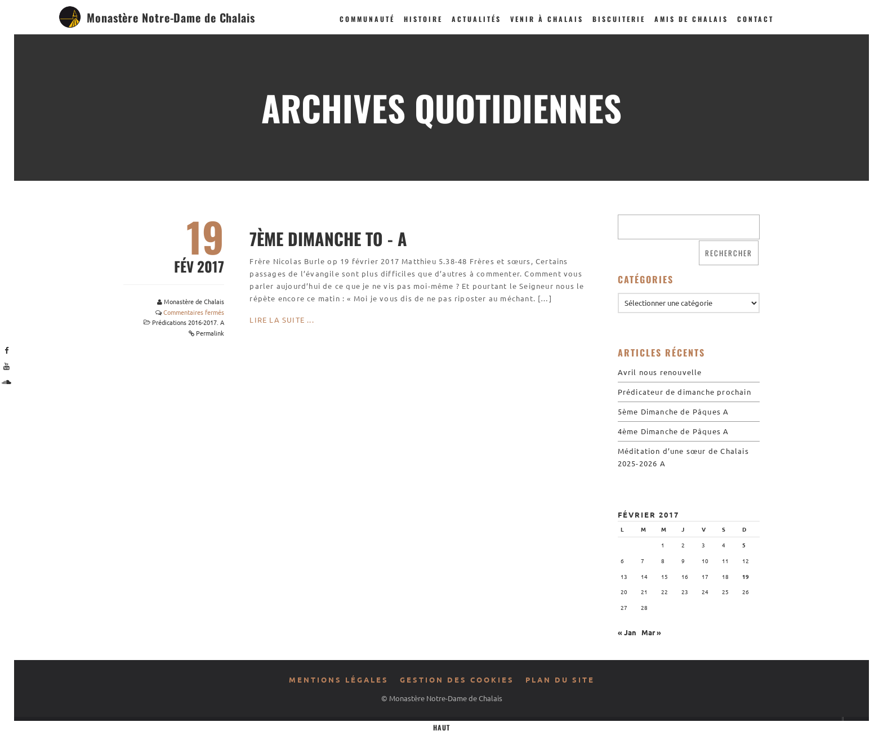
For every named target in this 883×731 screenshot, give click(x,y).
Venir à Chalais (546, 19)
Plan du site (560, 679)
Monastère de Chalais (194, 301)
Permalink (210, 332)
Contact (755, 19)
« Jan (627, 632)
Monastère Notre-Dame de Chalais (171, 17)
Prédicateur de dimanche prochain (684, 391)
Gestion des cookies (457, 679)
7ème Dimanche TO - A (328, 238)
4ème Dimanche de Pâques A (673, 431)
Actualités (476, 19)
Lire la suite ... (281, 319)
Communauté (367, 19)
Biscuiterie (618, 19)
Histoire (423, 19)
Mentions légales (339, 679)
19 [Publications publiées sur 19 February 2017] (745, 576)
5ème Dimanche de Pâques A (673, 411)
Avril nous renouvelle (660, 372)
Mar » (651, 632)
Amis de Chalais (691, 19)
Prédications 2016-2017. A (188, 322)
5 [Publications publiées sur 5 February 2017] (744, 545)
